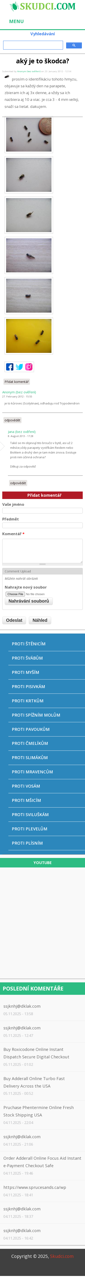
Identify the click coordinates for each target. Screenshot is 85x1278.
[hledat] (32, 45)
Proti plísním (27, 843)
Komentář (13, 533)
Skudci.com (62, 1256)
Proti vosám (26, 786)
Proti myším (25, 672)
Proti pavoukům (31, 729)
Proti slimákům (30, 757)
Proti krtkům (28, 700)
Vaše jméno (13, 504)
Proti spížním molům (36, 715)
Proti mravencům (32, 771)
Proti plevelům (29, 828)
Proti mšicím (26, 800)
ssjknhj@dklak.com (22, 1006)
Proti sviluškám (30, 814)
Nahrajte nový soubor (26, 587)
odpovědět (12, 420)
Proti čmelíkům (30, 743)
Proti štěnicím (29, 643)
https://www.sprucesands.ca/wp (34, 1187)
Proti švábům (27, 658)
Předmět (10, 519)
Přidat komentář (17, 382)
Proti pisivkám (28, 686)
